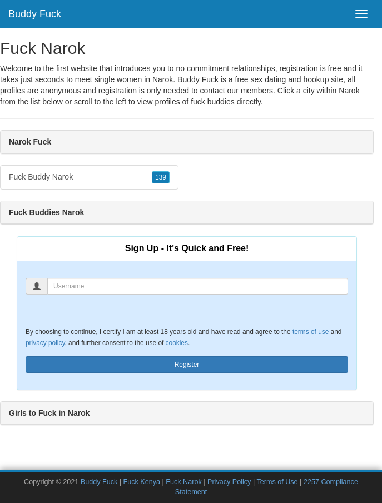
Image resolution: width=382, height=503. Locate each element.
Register (187, 364)
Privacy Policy (229, 482)
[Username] (197, 286)
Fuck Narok (183, 482)
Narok (349, 90)
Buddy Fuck (34, 13)
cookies (177, 343)
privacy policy (45, 343)
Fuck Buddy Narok (89, 177)
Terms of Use (276, 482)
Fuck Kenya (142, 482)
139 (160, 177)
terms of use (310, 332)
